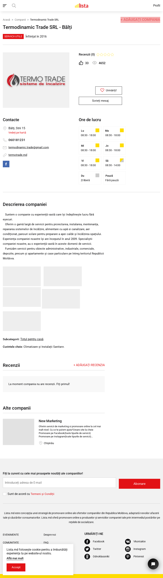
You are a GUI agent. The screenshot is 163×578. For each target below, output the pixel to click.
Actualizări (50, 536)
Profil (156, 5)
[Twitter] (92, 535)
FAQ (46, 528)
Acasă (6, 19)
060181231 (16, 140)
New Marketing (50, 408)
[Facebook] (94, 528)
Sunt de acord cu (19, 480)
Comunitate (11, 528)
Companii (20, 19)
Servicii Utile (13, 36)
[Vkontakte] (135, 528)
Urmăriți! (100, 90)
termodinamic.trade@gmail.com (29, 147)
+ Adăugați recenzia (89, 352)
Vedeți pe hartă (17, 132)
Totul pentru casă (33, 326)
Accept (16, 567)
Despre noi (50, 520)
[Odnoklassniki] (96, 543)
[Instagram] (135, 535)
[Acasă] (81, 5)
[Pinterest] (134, 543)
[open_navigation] (5, 5)
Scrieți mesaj (100, 101)
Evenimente (11, 520)
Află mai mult (16, 558)
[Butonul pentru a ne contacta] (152, 562)
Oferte (7, 536)
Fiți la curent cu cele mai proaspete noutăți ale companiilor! (43, 460)
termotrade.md (18, 155)
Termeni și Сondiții (43, 480)
